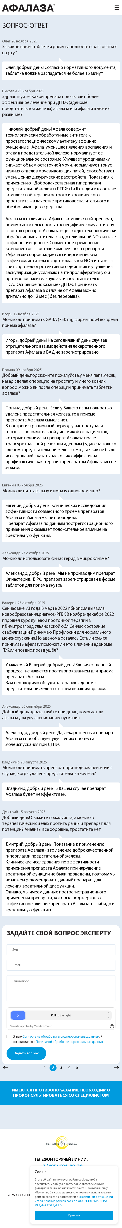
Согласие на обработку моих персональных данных (60, 1037)
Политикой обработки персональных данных (69, 1042)
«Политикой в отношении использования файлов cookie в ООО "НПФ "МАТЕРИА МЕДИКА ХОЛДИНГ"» (74, 1201)
